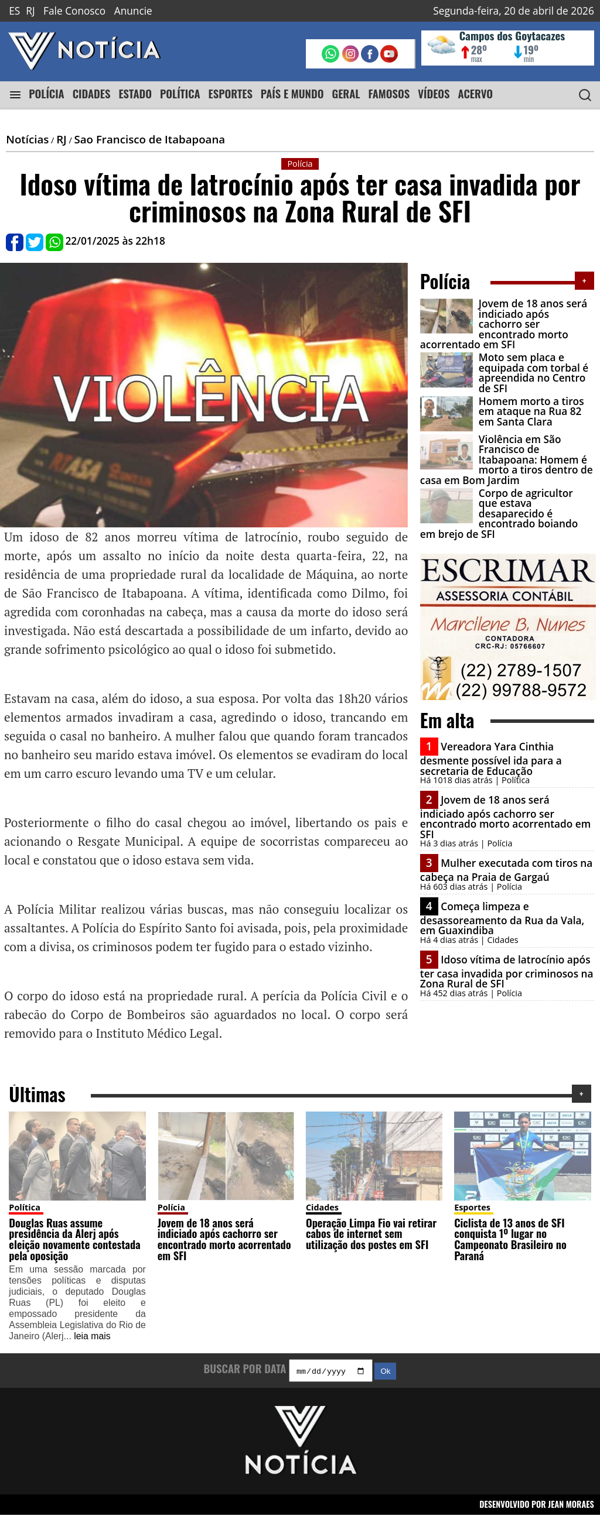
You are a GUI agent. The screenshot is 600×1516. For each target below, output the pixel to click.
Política (24, 1207)
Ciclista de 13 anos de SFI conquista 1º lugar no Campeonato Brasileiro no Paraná (510, 1239)
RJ (30, 11)
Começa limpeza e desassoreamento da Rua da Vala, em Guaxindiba (502, 918)
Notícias (27, 139)
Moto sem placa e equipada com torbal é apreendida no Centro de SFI (533, 373)
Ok (385, 1372)
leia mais (92, 1336)
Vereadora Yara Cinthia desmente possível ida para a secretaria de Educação (491, 758)
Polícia (171, 1207)
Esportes (472, 1207)
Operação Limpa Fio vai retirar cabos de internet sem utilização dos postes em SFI (371, 1233)
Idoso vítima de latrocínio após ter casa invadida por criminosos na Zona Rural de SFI (507, 971)
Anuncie (133, 11)
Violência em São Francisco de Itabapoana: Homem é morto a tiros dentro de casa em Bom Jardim (506, 460)
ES (14, 11)
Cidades (322, 1207)
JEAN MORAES (571, 1506)
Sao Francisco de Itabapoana (149, 139)
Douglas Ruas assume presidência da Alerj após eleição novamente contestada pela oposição (74, 1239)
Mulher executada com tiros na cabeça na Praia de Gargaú (506, 870)
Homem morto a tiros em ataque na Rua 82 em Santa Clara (531, 411)
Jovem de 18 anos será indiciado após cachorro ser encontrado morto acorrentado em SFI (504, 324)
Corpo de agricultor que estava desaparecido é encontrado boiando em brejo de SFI (499, 513)
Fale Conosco (74, 11)
